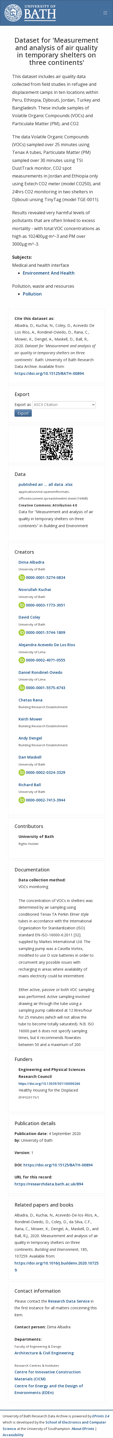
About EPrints (83, 1428)
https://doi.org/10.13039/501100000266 (49, 1084)
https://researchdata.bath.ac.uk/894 (49, 1183)
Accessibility (13, 1434)
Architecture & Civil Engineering (44, 1352)
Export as (23, 404)
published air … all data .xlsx (46, 484)
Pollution (32, 294)
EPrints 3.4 (100, 1416)
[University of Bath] (30, 13)
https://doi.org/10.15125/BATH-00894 (49, 373)
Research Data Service (69, 1301)
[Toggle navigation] (105, 12)
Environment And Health (49, 273)
